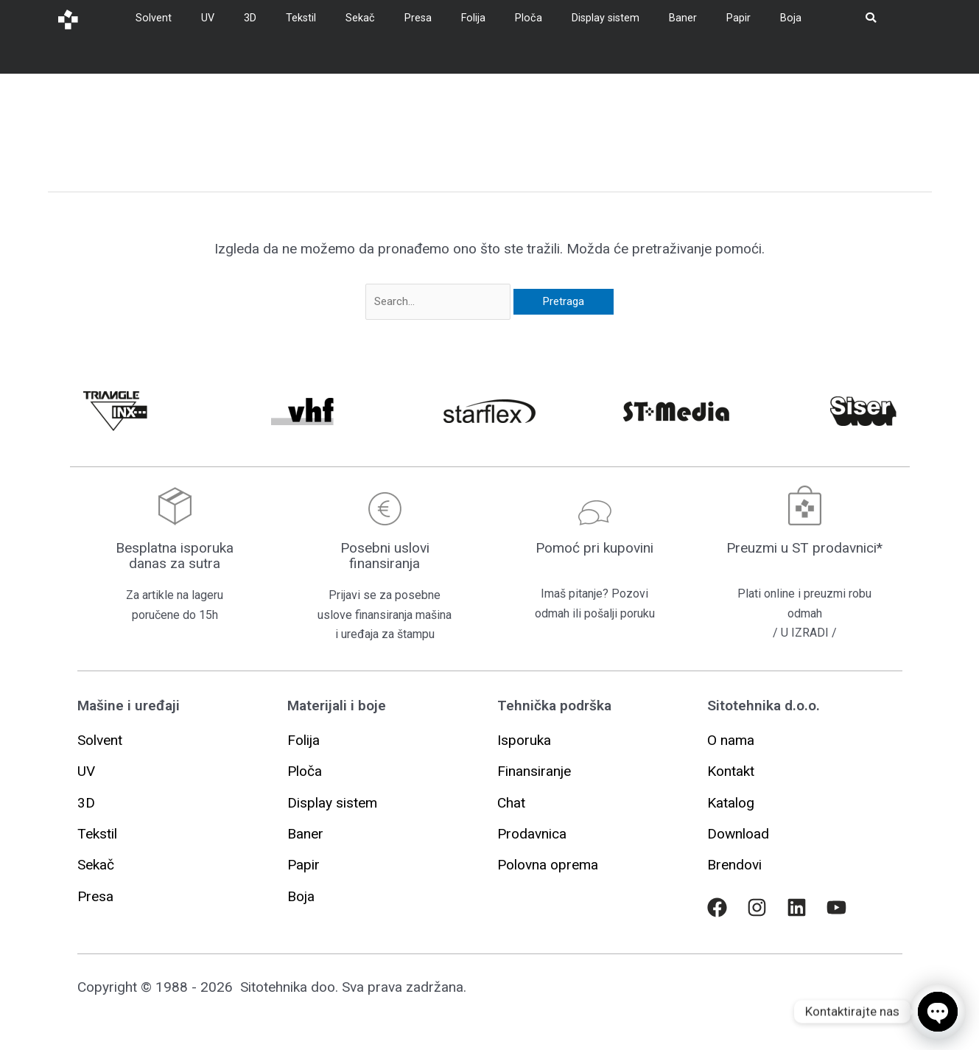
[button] (524, 740)
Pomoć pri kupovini (594, 547)
